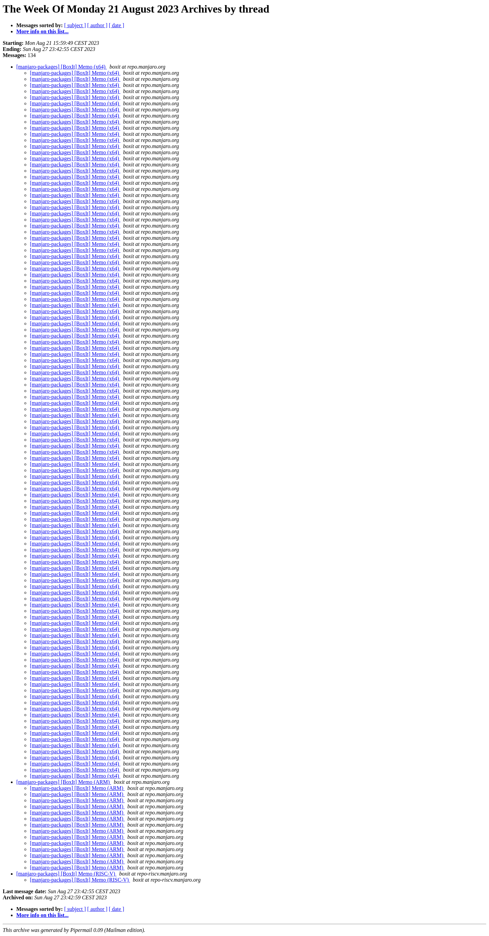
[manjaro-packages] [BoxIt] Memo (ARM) (63, 782)
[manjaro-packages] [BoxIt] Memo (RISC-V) (66, 874)
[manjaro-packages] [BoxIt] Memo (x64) (61, 67)
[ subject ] (75, 25)
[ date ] (116, 25)
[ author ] (97, 25)
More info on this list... (42, 31)
